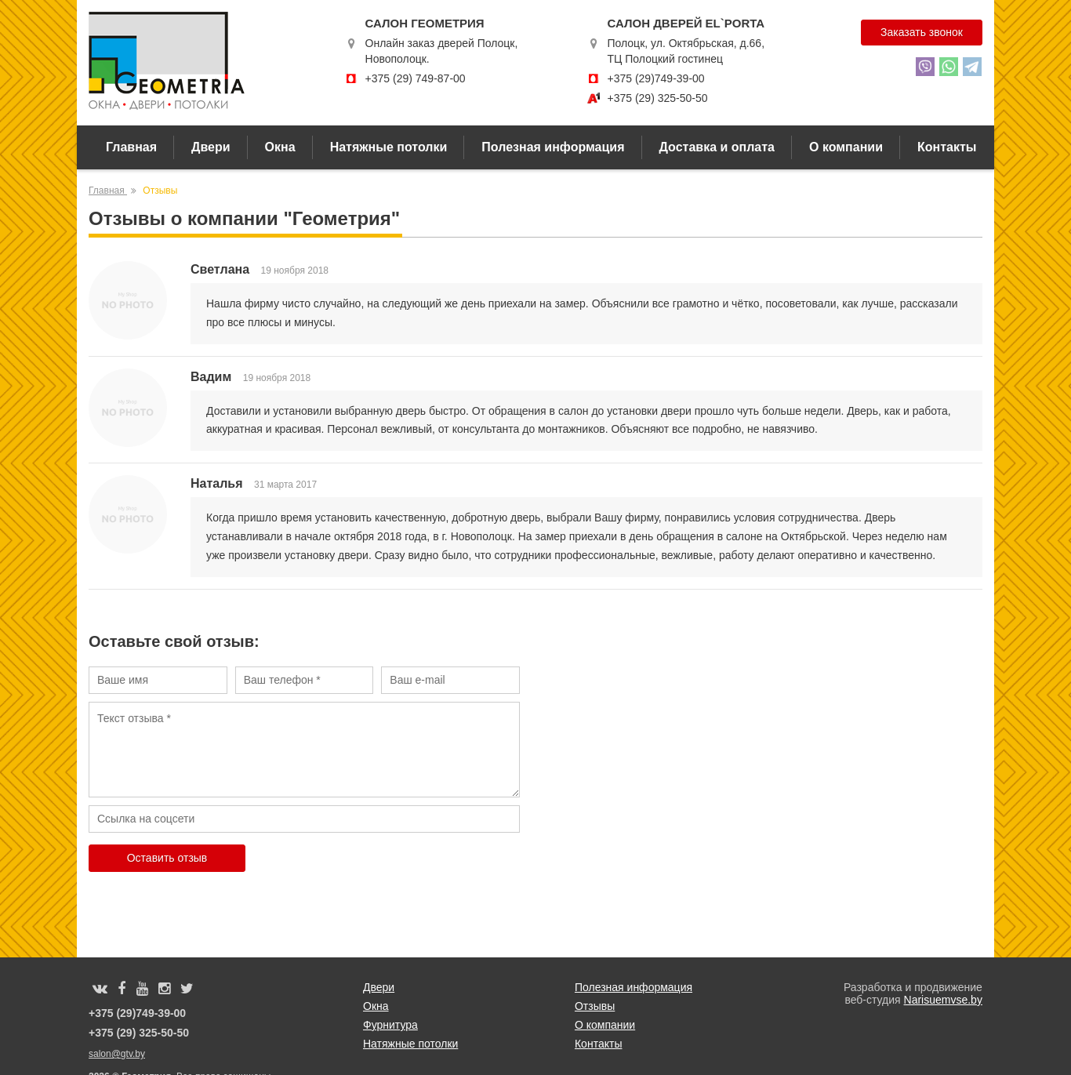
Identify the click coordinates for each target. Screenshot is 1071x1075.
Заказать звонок (921, 32)
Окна (280, 147)
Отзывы (595, 1006)
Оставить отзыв (167, 858)
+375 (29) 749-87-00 (415, 78)
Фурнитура (390, 1025)
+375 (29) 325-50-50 (657, 98)
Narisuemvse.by (943, 999)
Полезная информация (552, 147)
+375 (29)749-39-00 (655, 78)
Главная (131, 147)
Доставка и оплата (717, 147)
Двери (211, 147)
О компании (846, 147)
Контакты (946, 147)
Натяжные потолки (389, 147)
